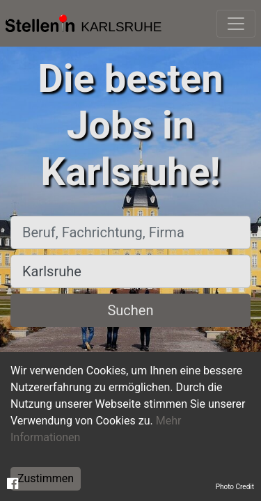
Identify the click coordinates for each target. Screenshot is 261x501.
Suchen (130, 310)
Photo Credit (235, 487)
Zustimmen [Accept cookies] (45, 478)
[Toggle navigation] (235, 24)
